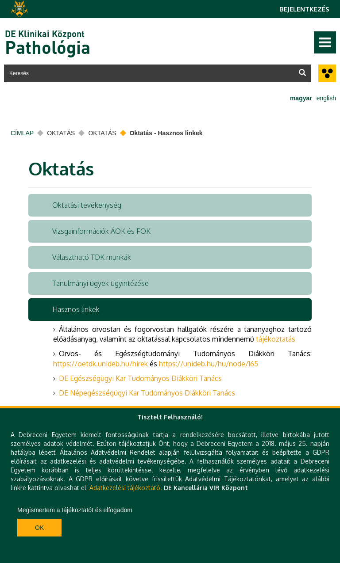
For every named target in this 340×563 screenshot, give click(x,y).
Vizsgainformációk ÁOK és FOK (101, 231)
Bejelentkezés (304, 9)
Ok (39, 527)
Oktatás (61, 133)
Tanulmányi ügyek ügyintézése (100, 283)
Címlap (22, 133)
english (326, 98)
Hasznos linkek (76, 309)
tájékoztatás (275, 339)
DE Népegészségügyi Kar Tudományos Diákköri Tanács (147, 392)
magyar (301, 98)
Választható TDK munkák (91, 257)
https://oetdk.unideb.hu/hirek (100, 363)
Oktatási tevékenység (86, 205)
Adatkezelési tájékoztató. (125, 487)
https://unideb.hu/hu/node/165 (208, 363)
